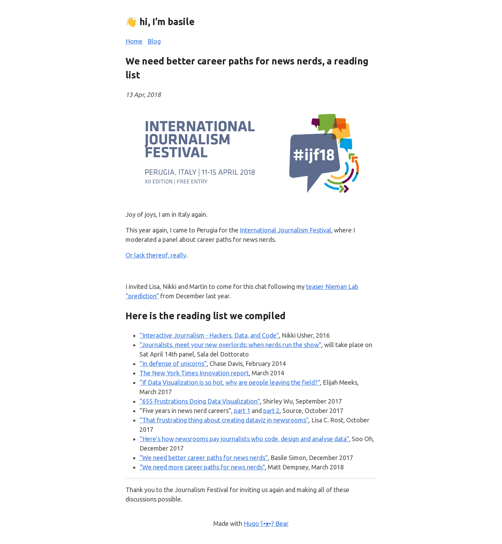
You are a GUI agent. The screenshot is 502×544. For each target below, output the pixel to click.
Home (134, 41)
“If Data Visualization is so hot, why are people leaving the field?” (229, 382)
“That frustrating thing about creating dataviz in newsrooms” (224, 419)
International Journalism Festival (285, 230)
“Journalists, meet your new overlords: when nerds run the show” (230, 344)
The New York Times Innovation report (194, 372)
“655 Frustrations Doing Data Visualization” (199, 401)
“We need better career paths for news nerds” (203, 457)
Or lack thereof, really (156, 255)
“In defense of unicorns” (173, 363)
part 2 (271, 410)
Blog (154, 41)
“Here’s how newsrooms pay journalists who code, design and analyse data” (244, 438)
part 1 (242, 410)
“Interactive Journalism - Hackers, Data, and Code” (209, 335)
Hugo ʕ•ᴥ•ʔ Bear (266, 523)
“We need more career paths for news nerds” (202, 466)
